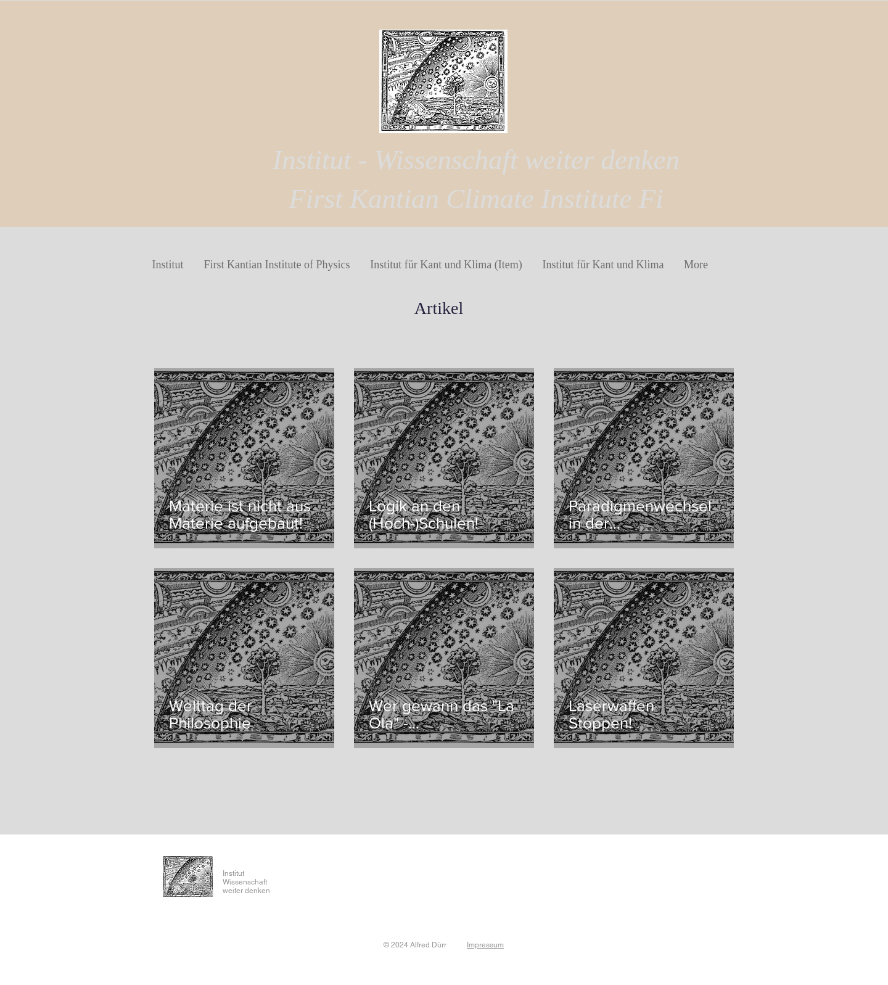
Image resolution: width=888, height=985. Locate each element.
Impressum (485, 945)
